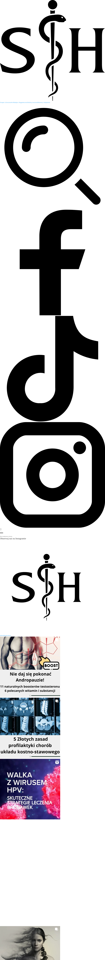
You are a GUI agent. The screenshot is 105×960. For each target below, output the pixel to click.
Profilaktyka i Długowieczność (19, 102)
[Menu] (0, 529)
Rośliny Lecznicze (32, 102)
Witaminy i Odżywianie (43, 102)
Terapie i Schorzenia (5, 102)
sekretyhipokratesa (52, 588)
